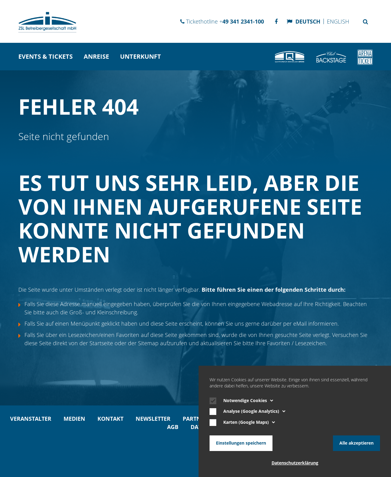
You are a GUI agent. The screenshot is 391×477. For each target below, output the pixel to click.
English (338, 21)
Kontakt (110, 418)
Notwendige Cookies (248, 400)
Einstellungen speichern (241, 443)
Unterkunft (140, 56)
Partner (195, 418)
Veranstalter (30, 418)
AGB (172, 427)
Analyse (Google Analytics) (254, 411)
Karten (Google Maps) (249, 422)
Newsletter (153, 418)
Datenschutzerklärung (295, 463)
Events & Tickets (45, 56)
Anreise (96, 56)
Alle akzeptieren (356, 443)
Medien (74, 418)
